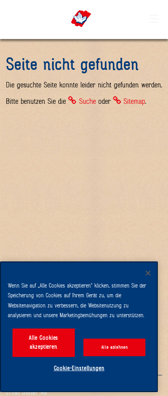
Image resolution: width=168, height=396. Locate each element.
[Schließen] (148, 273)
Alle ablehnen (114, 347)
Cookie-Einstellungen (79, 368)
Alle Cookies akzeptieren (43, 342)
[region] (79, 326)
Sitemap (134, 101)
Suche (87, 101)
